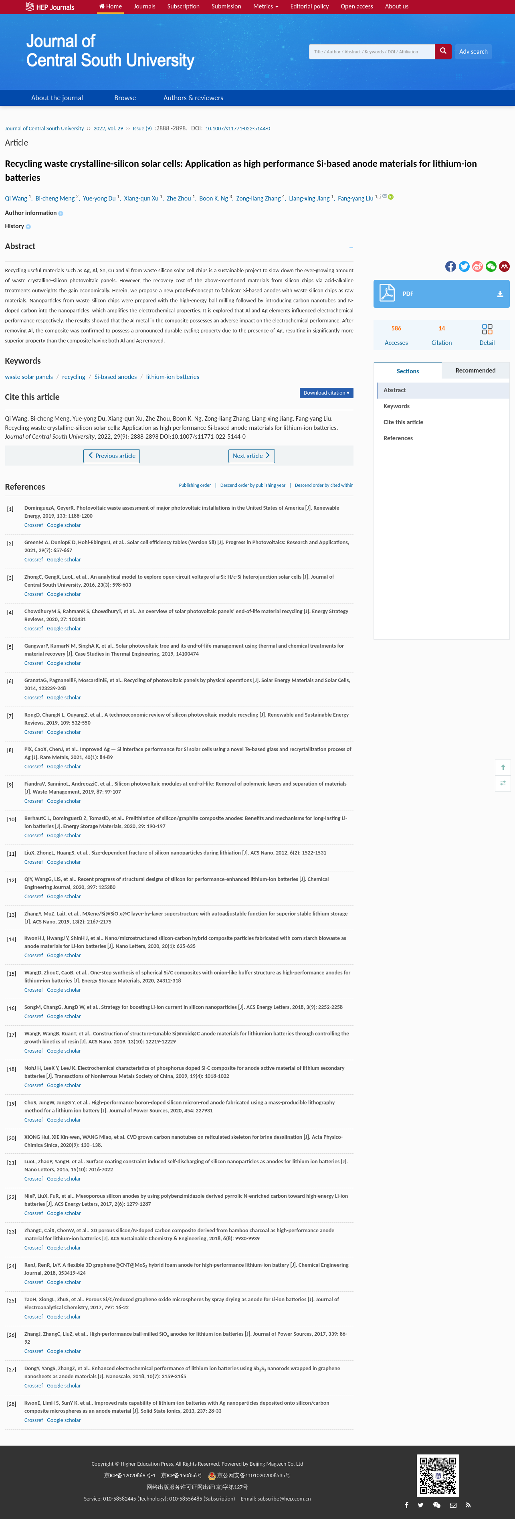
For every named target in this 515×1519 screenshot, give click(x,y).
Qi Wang (17, 198)
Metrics (266, 6)
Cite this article (403, 422)
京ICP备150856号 (181, 1475)
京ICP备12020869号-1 (130, 1475)
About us (396, 6)
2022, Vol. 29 (108, 128)
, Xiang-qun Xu (139, 198)
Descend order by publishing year (252, 485)
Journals (145, 6)
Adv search (473, 51)
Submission (226, 6)
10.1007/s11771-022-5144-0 (237, 128)
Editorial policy (310, 6)
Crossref (33, 525)
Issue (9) (142, 128)
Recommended (476, 370)
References (398, 438)
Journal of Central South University (44, 128)
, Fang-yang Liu (354, 198)
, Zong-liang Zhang (257, 198)
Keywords (397, 406)
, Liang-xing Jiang (308, 198)
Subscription (184, 6)
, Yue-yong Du (98, 198)
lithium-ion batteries (172, 377)
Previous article (111, 456)
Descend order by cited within (324, 485)
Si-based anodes (116, 377)
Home (110, 6)
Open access (357, 6)
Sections (408, 371)
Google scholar (64, 525)
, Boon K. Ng (212, 198)
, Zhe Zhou (177, 198)
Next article (252, 456)
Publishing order (195, 485)
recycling (73, 377)
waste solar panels (29, 377)
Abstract (395, 390)
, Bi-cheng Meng (53, 198)
